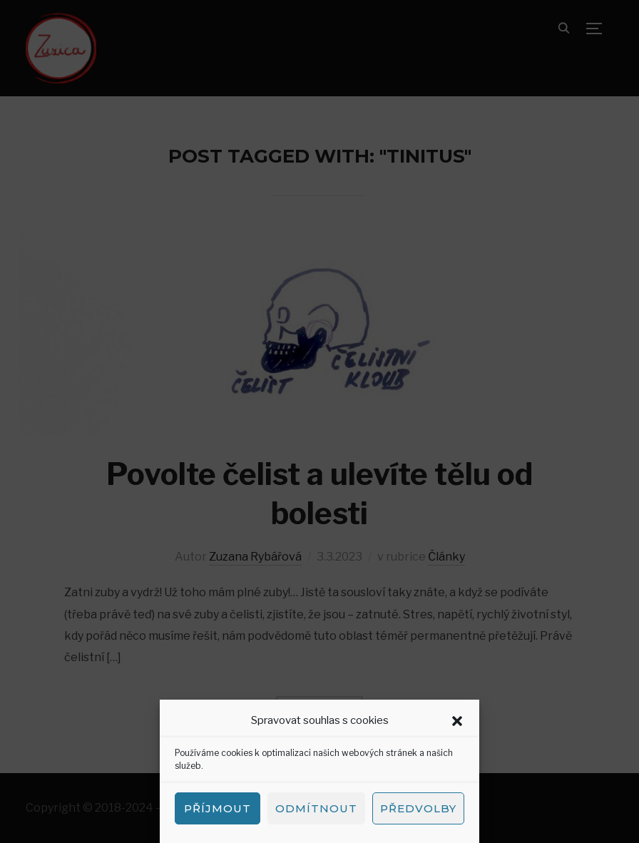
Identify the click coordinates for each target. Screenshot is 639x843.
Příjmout (217, 808)
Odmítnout (316, 808)
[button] (457, 721)
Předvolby (418, 808)
